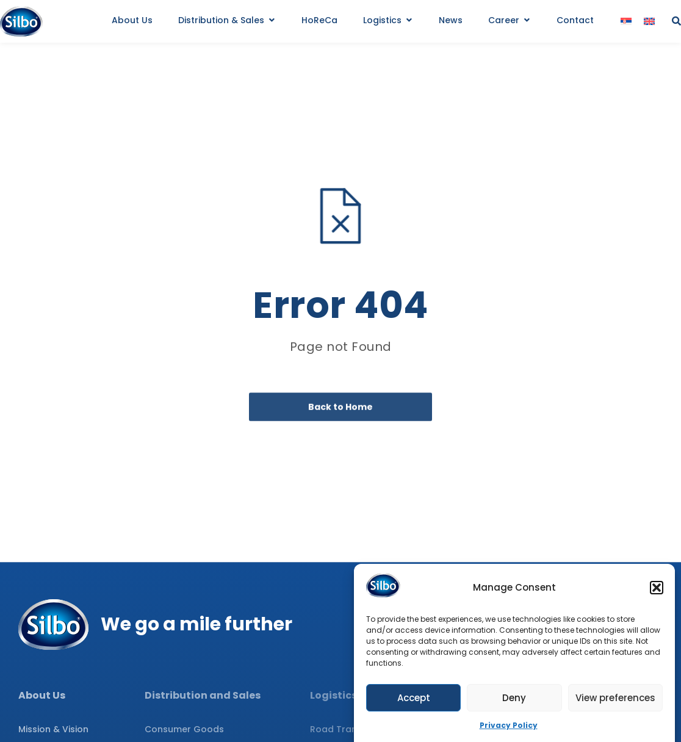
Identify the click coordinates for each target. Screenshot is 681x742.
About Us (41, 695)
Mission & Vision (53, 729)
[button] (656, 590)
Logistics (333, 695)
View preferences (615, 700)
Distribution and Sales (203, 695)
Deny (514, 700)
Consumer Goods (184, 729)
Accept (413, 700)
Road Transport (345, 729)
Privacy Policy (509, 728)
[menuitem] (626, 21)
